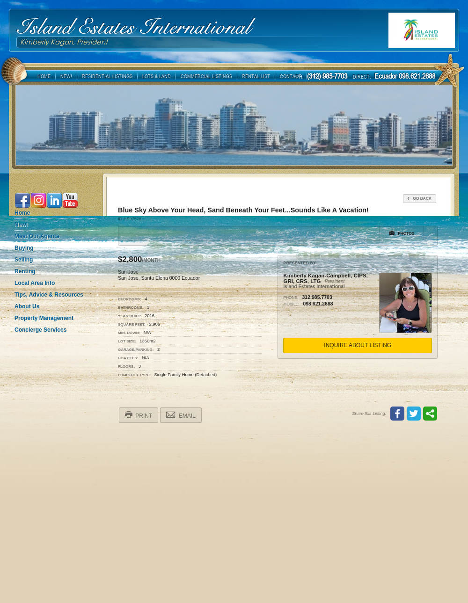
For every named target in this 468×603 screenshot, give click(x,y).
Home (22, 213)
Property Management (44, 318)
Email (180, 415)
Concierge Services (40, 330)
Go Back (419, 198)
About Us (27, 306)
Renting (25, 271)
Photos (402, 233)
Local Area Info (35, 283)
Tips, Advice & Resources (49, 294)
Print (138, 415)
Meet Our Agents (37, 236)
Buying (24, 248)
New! (21, 224)
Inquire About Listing (357, 345)
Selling (24, 259)
